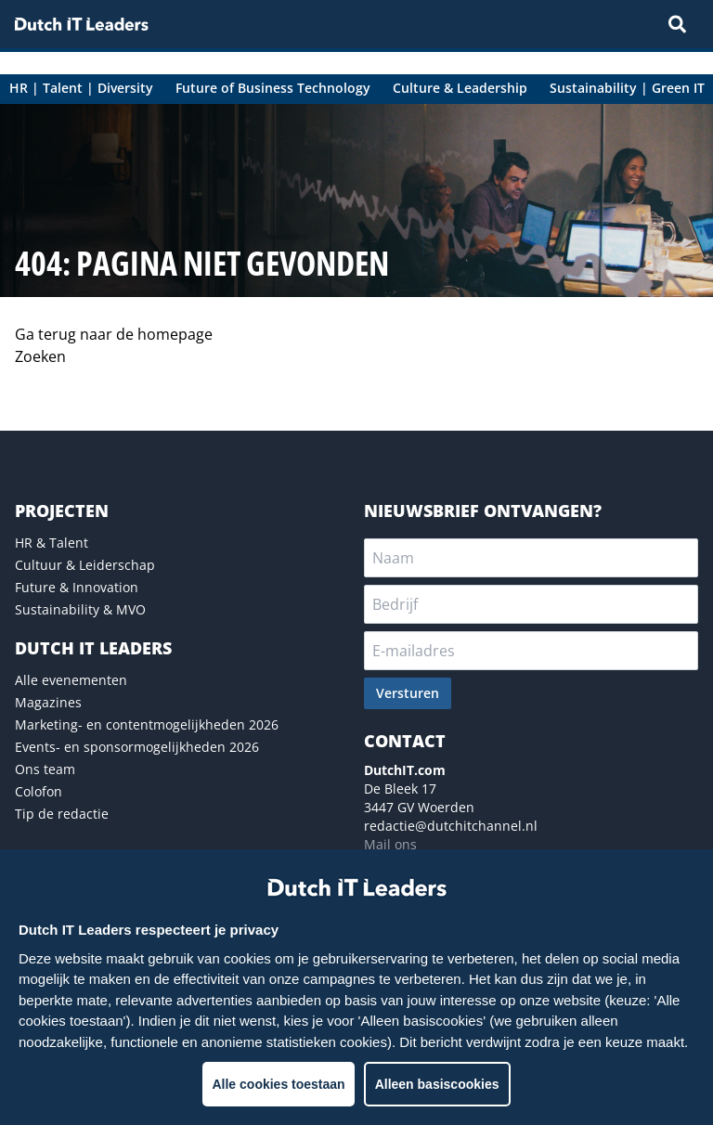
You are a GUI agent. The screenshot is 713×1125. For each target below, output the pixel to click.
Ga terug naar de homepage (114, 334)
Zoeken (40, 356)
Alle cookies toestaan (278, 1084)
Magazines (48, 702)
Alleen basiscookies (437, 1084)
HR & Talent (51, 542)
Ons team (45, 769)
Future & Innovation (76, 587)
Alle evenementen (71, 680)
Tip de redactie (62, 813)
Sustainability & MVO (80, 609)
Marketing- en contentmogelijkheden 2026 (147, 724)
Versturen (407, 693)
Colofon (38, 791)
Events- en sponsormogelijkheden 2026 (137, 747)
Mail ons (390, 844)
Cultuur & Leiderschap (85, 565)
